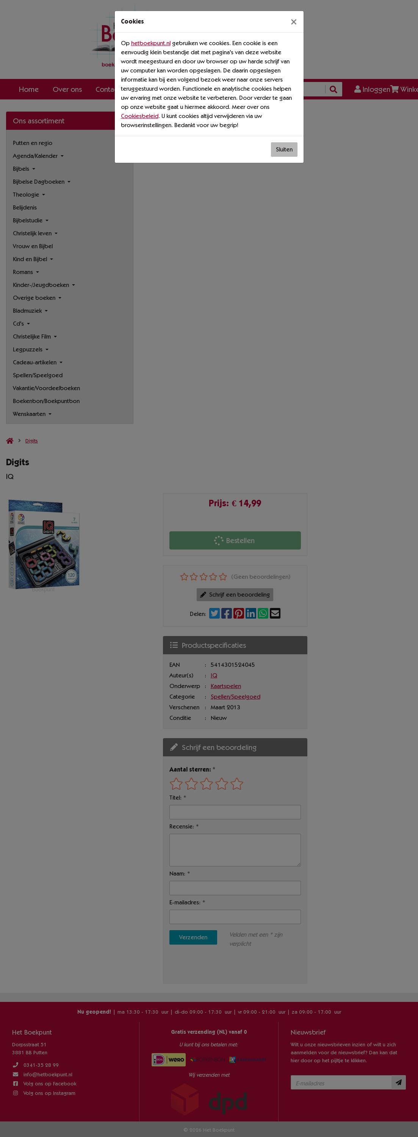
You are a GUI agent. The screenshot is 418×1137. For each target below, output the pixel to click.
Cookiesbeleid (139, 116)
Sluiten (284, 149)
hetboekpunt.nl (151, 43)
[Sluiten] (294, 21)
